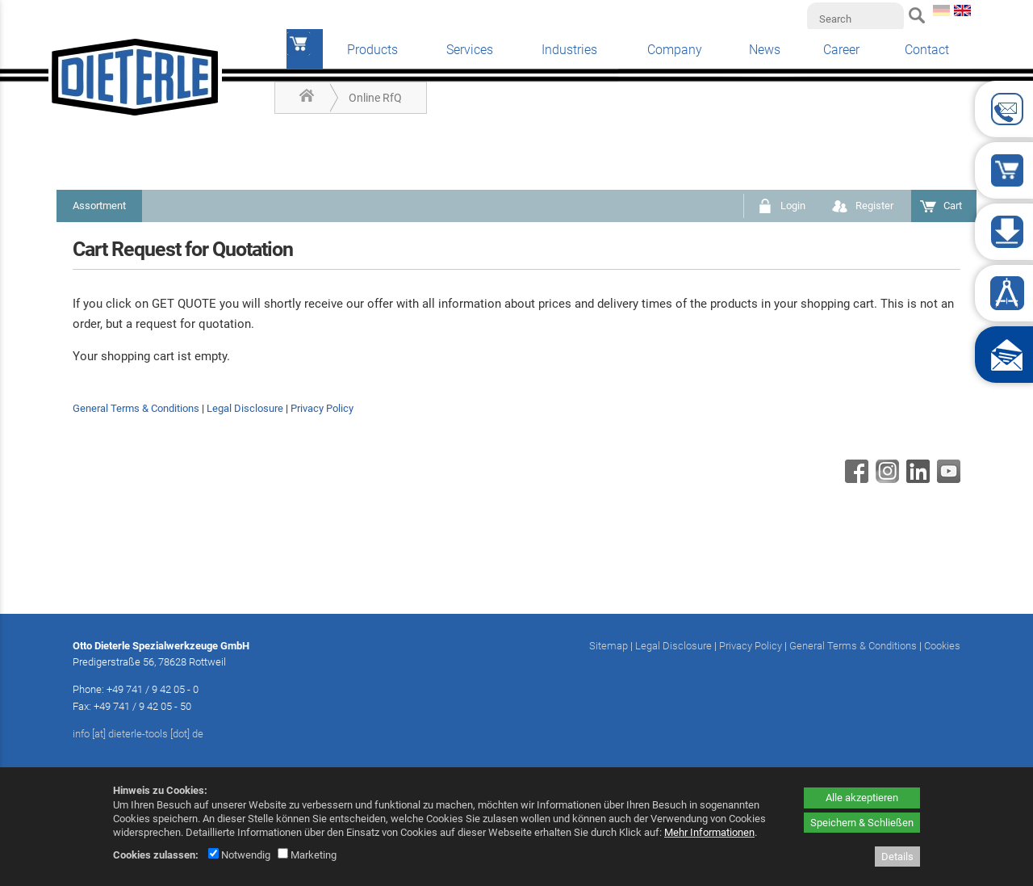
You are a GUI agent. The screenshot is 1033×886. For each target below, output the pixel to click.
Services (469, 49)
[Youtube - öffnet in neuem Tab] (946, 479)
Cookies (942, 646)
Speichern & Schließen (862, 823)
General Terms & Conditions (136, 408)
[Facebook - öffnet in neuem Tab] (854, 479)
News (764, 49)
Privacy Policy (322, 408)
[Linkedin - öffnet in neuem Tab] (916, 479)
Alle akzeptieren (862, 798)
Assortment (99, 205)
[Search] (855, 18)
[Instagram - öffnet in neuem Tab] (885, 479)
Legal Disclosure (245, 408)
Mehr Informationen (709, 832)
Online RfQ (375, 97)
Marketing (307, 855)
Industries (569, 49)
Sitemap (608, 646)
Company (674, 49)
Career (841, 49)
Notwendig (239, 855)
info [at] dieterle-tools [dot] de (138, 734)
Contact (927, 49)
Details (897, 856)
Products (372, 49)
